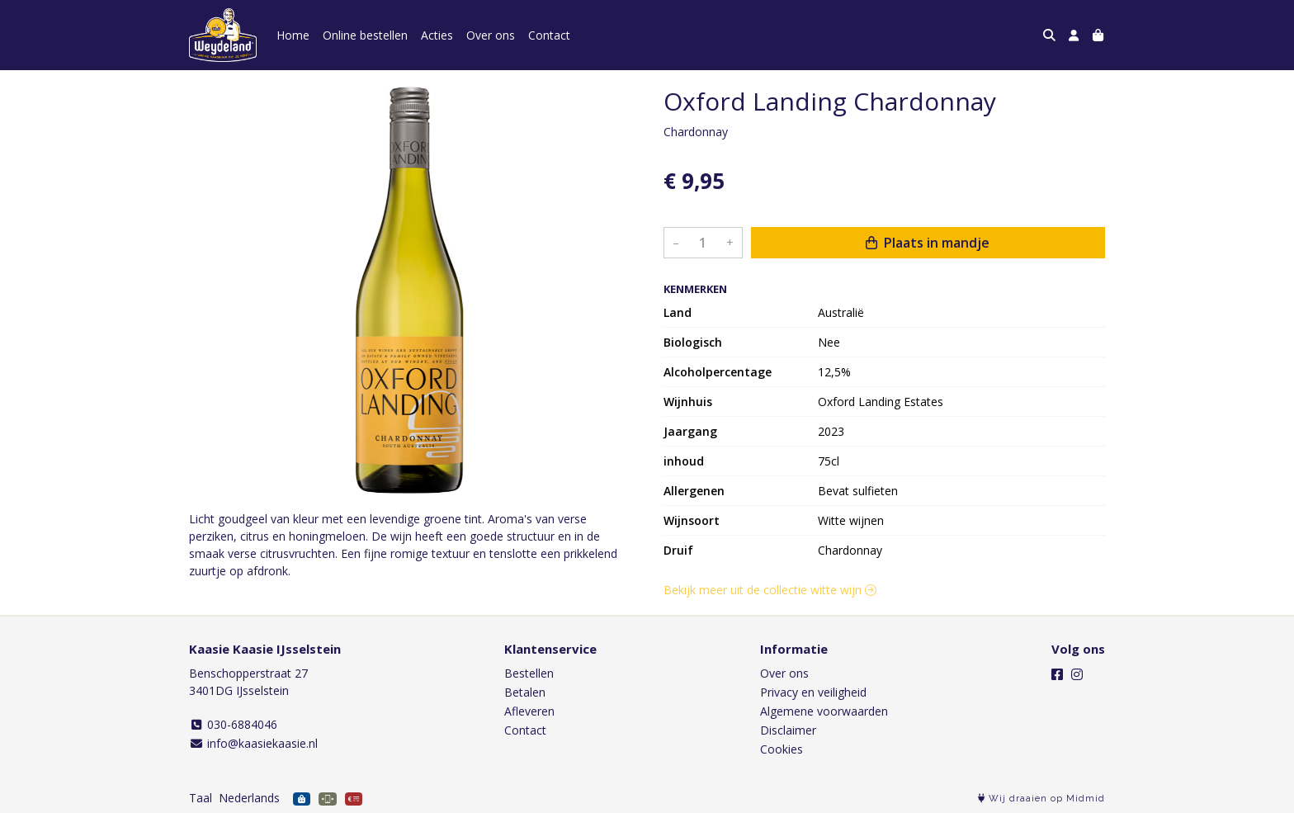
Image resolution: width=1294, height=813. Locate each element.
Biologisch (693, 342)
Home (292, 35)
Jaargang (690, 431)
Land (678, 312)
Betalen (524, 692)
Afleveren (529, 711)
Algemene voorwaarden (824, 711)
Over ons (490, 35)
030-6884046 (233, 724)
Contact (549, 35)
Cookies (781, 749)
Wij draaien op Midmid (1041, 798)
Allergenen (694, 491)
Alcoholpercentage (718, 372)
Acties (437, 35)
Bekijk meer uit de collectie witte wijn (770, 590)
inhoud (684, 461)
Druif (678, 550)
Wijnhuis (688, 401)
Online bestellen (365, 35)
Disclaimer (788, 730)
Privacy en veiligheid (813, 692)
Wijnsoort (692, 520)
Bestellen (529, 673)
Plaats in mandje (927, 243)
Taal (200, 798)
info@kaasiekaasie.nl (253, 743)
